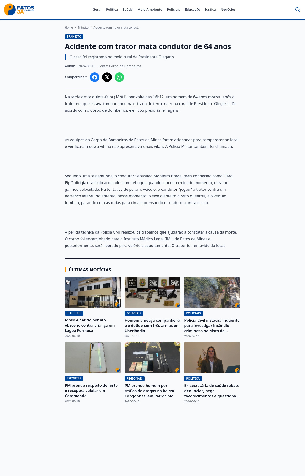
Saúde (128, 9)
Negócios (228, 9)
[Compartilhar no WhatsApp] (119, 77)
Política (112, 9)
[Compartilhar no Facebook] (94, 77)
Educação (192, 9)
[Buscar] (297, 9)
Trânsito (83, 28)
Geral (97, 9)
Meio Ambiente (149, 9)
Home (69, 28)
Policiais (173, 9)
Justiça (210, 9)
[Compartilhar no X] (107, 77)
